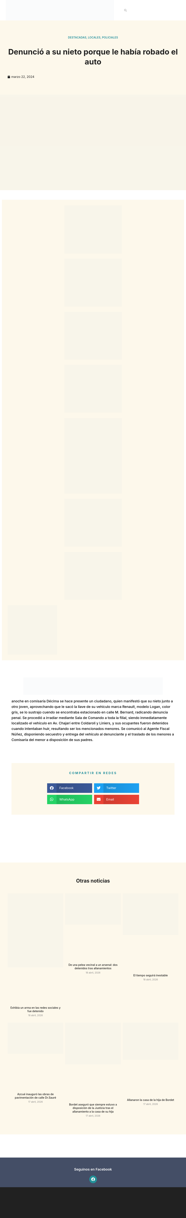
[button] (125, 10)
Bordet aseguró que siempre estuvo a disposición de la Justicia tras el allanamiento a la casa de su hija (93, 1108)
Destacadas (77, 37)
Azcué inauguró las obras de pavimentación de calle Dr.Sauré (35, 1095)
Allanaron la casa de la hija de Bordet (150, 1099)
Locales (94, 37)
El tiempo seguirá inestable (150, 975)
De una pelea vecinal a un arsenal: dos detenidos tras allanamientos (92, 966)
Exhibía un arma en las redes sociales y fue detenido (35, 1009)
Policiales (110, 37)
